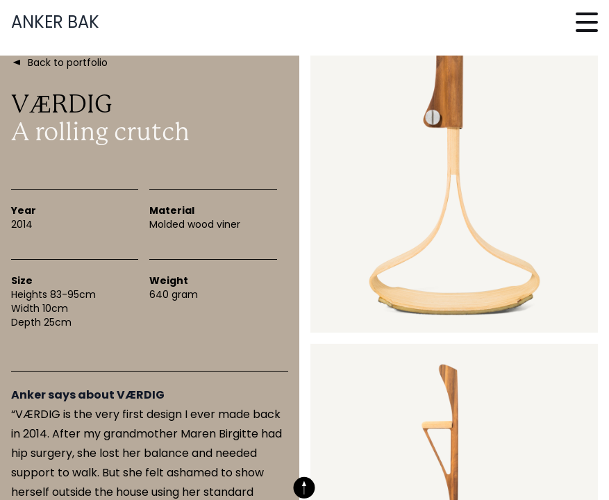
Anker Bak (55, 21)
